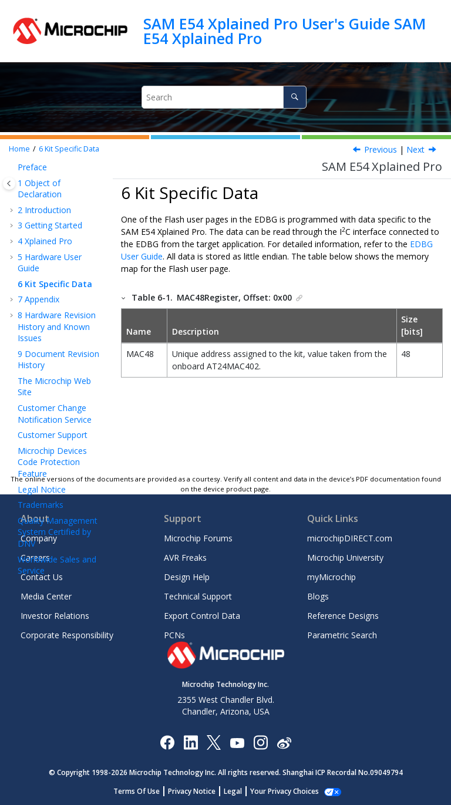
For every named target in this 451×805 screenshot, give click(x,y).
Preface (32, 167)
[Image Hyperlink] (237, 742)
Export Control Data (202, 615)
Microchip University (345, 557)
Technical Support (198, 596)
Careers (35, 557)
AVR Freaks (185, 557)
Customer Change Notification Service (55, 413)
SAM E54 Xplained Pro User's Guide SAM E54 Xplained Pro (284, 31)
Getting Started (50, 225)
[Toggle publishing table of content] (9, 183)
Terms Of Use (136, 791)
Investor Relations (55, 615)
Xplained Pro (45, 241)
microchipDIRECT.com (349, 538)
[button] (13, 167)
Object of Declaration (40, 188)
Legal (233, 791)
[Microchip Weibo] (284, 742)
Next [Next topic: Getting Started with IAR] (415, 149)
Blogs (318, 596)
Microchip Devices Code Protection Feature (52, 462)
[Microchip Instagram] (260, 742)
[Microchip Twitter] (214, 742)
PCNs (174, 635)
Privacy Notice (192, 791)
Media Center (46, 596)
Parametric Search (342, 635)
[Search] (294, 97)
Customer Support (52, 434)
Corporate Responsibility (67, 635)
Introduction (44, 209)
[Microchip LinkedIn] (190, 742)
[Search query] (224, 97)
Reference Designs (343, 615)
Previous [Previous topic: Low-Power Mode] (380, 149)
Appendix (38, 299)
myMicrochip (331, 576)
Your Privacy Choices (284, 791)
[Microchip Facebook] (167, 742)
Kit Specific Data (69, 149)
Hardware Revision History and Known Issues (57, 326)
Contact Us (42, 576)
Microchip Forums (198, 538)
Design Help (187, 576)
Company (39, 538)
